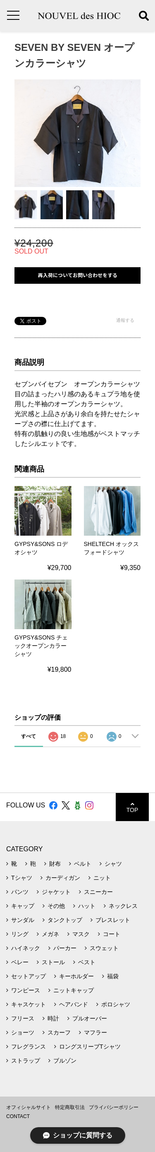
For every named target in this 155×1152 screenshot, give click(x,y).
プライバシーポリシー (113, 1107)
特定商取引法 (70, 1107)
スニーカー (98, 892)
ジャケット (56, 892)
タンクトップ (65, 920)
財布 (55, 863)
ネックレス (123, 906)
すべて (28, 736)
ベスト (86, 962)
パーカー (64, 948)
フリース (22, 1018)
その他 (56, 906)
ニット (102, 877)
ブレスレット (112, 920)
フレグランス (28, 1046)
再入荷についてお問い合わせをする (77, 275)
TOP (132, 807)
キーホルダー (76, 976)
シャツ (113, 863)
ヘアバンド (73, 1004)
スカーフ (59, 1032)
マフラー (95, 1032)
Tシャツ (21, 877)
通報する (125, 320)
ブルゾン (64, 1060)
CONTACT (18, 1116)
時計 (53, 1018)
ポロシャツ (115, 1004)
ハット (86, 906)
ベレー (20, 962)
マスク (81, 934)
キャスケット (28, 1004)
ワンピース (25, 990)
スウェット (104, 948)
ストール (53, 962)
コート (111, 934)
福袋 (113, 976)
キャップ (22, 906)
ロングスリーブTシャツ (90, 1046)
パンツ (20, 892)
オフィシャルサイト (28, 1107)
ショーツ (22, 1032)
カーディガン (62, 877)
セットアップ (28, 976)
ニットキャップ (73, 990)
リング (20, 934)
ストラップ (25, 1060)
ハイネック (25, 948)
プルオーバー (89, 1018)
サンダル (22, 920)
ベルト (82, 863)
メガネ (50, 934)
